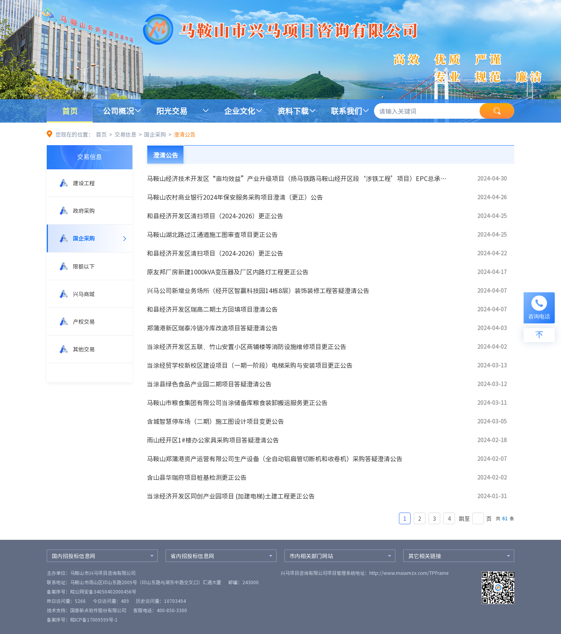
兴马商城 (84, 294)
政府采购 (84, 210)
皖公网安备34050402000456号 (103, 591)
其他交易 (84, 349)
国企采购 (155, 134)
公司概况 (118, 110)
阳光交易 (171, 110)
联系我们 (346, 110)
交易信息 (125, 134)
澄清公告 (185, 134)
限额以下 (84, 266)
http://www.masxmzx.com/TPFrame (408, 572)
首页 (70, 110)
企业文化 (239, 110)
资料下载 (293, 110)
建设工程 (84, 183)
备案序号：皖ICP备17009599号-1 (82, 619)
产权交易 (84, 321)
